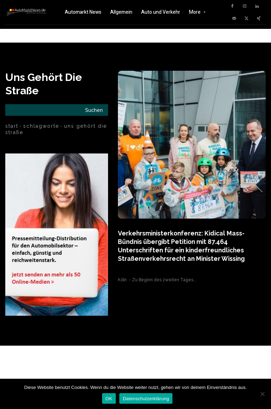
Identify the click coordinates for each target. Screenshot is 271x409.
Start (11, 126)
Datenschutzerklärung (146, 398)
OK (109, 398)
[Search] (94, 110)
